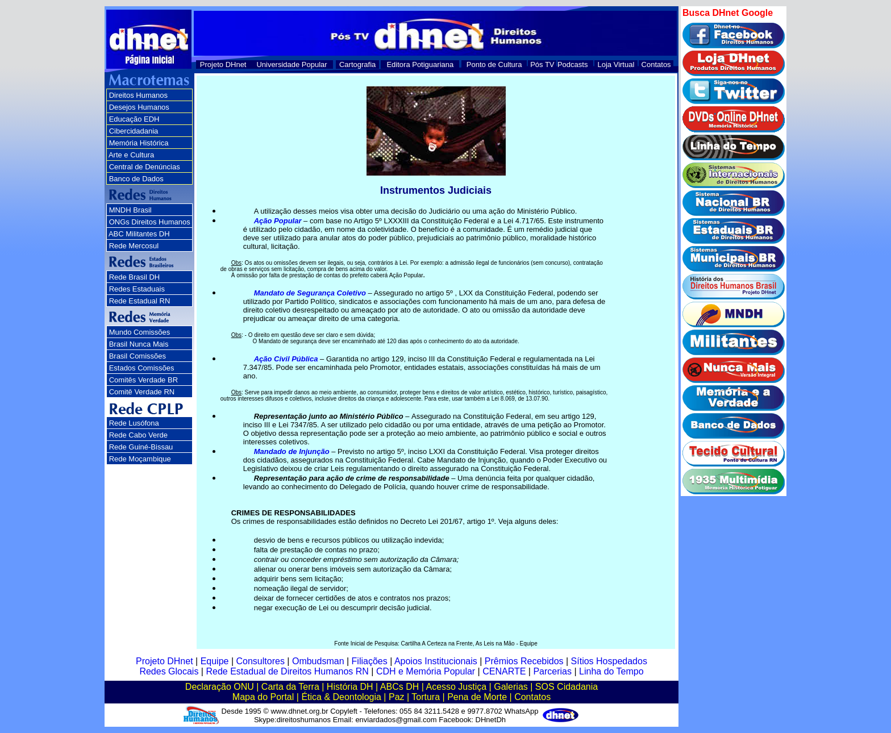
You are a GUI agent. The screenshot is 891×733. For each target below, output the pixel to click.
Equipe (215, 661)
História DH (350, 687)
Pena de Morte (477, 697)
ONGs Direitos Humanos (149, 222)
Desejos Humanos (139, 107)
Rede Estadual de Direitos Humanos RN (287, 671)
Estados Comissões (141, 368)
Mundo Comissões (139, 332)
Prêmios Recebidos (524, 661)
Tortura (425, 697)
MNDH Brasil (130, 210)
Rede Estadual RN (139, 301)
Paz (397, 697)
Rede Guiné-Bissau (141, 447)
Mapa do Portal (263, 697)
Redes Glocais (168, 671)
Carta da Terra (290, 687)
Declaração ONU (219, 687)
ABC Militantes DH (139, 234)
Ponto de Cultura (494, 64)
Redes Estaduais (137, 289)
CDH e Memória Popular (425, 671)
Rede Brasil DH (134, 277)
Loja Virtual (616, 64)
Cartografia (357, 64)
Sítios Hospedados (609, 661)
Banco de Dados (136, 178)
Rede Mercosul (134, 245)
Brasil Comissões (137, 356)
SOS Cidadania (566, 687)
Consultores (260, 661)
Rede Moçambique (140, 459)
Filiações (370, 661)
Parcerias (552, 671)
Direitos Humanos (138, 95)
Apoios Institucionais (435, 661)
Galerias (511, 687)
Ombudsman (318, 661)
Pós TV (542, 64)
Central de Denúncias (144, 167)
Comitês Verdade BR (143, 380)
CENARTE (504, 671)
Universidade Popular (291, 64)
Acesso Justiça (456, 687)
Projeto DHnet (223, 64)
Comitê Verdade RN (142, 392)
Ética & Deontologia (341, 697)
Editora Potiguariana (419, 64)
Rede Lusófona (134, 423)
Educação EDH (134, 119)
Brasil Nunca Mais (139, 344)
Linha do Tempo (611, 671)
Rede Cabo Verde (138, 435)
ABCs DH (399, 687)
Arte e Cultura (131, 155)
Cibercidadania (134, 131)
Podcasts (572, 64)
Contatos (656, 64)
